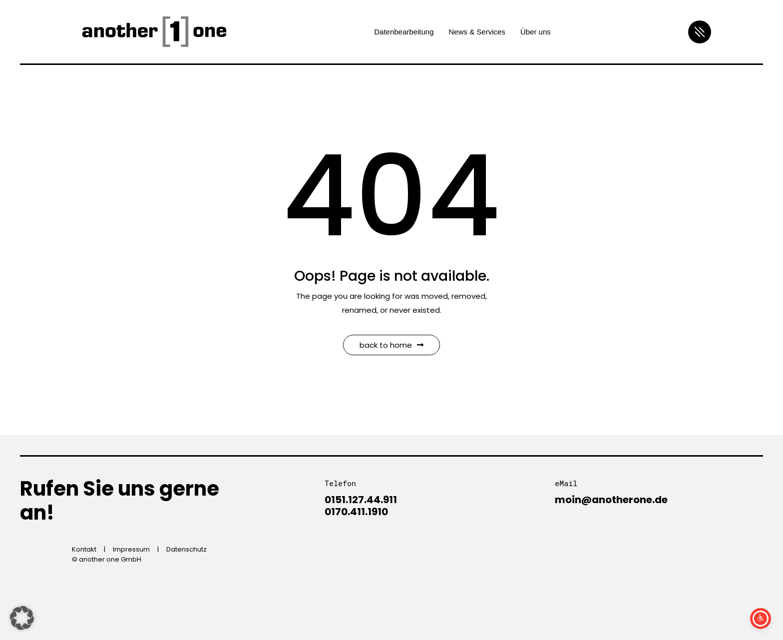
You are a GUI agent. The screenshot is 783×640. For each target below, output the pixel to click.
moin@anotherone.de (611, 500)
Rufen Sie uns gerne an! (119, 501)
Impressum (131, 549)
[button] (22, 618)
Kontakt (84, 549)
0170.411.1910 (356, 512)
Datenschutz (186, 549)
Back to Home (391, 345)
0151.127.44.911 (361, 500)
